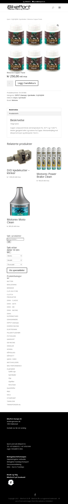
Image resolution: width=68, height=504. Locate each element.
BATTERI (10, 281)
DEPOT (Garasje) (21, 95)
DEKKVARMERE (12, 319)
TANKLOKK (11, 401)
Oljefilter (11, 381)
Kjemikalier (22, 19)
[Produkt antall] (10, 83)
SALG (9, 395)
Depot (15, 98)
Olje (9, 378)
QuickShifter (11, 388)
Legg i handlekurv (27, 83)
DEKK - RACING (12, 310)
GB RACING (11, 343)
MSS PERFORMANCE (14, 366)
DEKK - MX (10, 307)
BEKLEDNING (11, 285)
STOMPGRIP (11, 398)
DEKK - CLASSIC (12, 300)
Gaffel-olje (12, 372)
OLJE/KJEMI (14, 19)
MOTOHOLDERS (13, 362)
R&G (8, 391)
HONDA (9, 349)
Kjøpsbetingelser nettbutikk (16, 459)
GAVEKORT (11, 339)
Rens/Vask (12, 385)
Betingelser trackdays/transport (18, 462)
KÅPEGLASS (11, 353)
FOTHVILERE (11, 336)
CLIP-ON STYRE (12, 291)
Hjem (8, 19)
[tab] (34, 110)
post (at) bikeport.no (19, 444)
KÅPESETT (10, 356)
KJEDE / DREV (11, 359)
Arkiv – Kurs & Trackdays (15, 467)
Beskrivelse (13, 110)
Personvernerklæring (14, 464)
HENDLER (10, 346)
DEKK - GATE (11, 304)
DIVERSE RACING (13, 326)
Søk (9, 242)
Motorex (15, 100)
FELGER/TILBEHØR (13, 333)
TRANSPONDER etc (14, 405)
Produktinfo (13, 113)
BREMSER (10, 288)
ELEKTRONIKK (12, 329)
